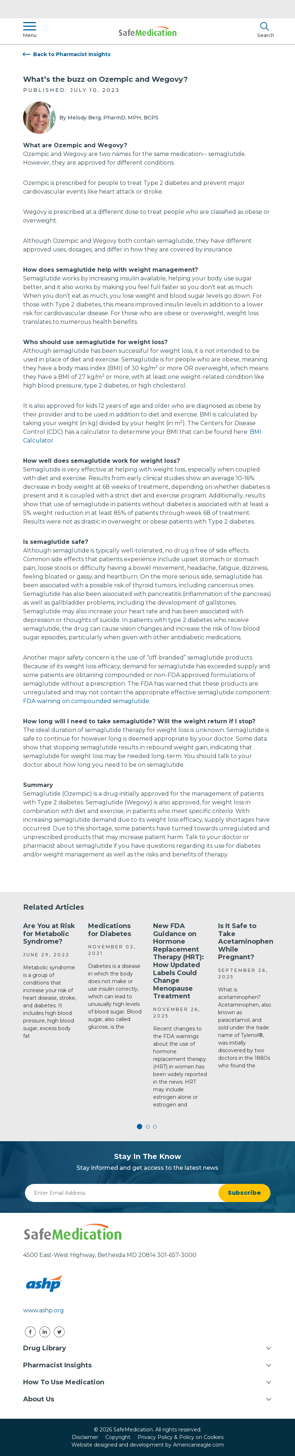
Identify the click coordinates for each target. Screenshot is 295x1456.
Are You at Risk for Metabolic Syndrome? (49, 933)
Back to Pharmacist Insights (71, 54)
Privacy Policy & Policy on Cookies (181, 1437)
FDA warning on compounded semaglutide (86, 701)
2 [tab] (147, 1126)
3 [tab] (155, 1126)
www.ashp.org (43, 1310)
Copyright (117, 1437)
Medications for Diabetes (109, 930)
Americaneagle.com (198, 1445)
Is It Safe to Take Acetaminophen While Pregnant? (245, 941)
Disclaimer (85, 1437)
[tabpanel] (50, 981)
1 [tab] (140, 1126)
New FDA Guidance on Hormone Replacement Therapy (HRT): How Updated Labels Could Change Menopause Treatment (178, 961)
